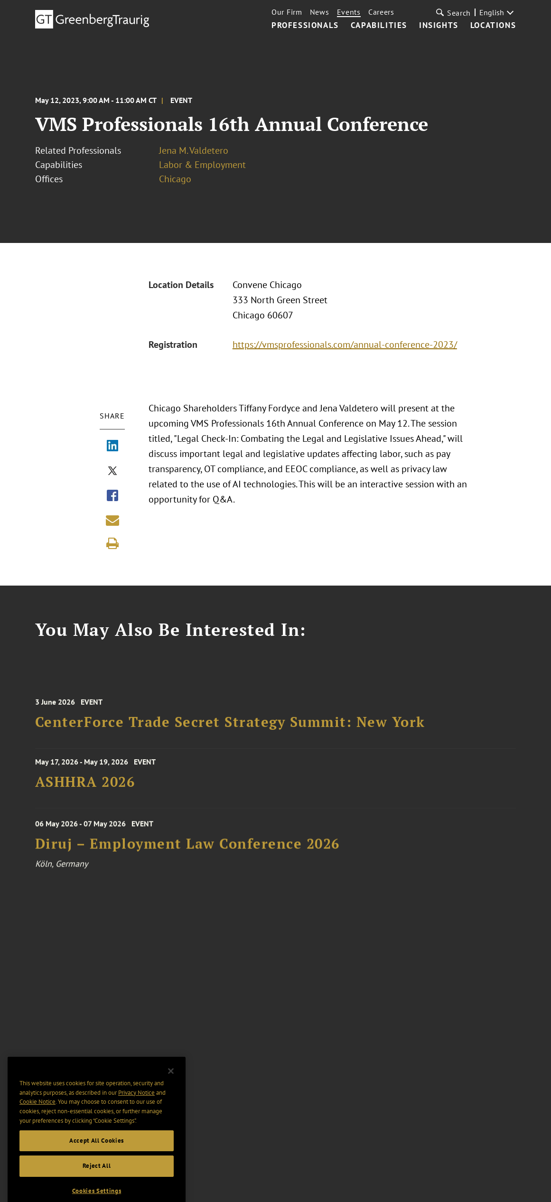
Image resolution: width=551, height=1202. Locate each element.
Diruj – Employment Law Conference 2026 (187, 854)
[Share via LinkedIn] (112, 446)
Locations (493, 25)
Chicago (175, 179)
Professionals (305, 25)
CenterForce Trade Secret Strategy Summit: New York (230, 731)
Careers (381, 12)
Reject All (97, 1186)
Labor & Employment (202, 164)
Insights (438, 25)
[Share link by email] (112, 520)
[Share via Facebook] (112, 496)
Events (349, 12)
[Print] (112, 543)
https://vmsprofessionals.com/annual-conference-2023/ (345, 344)
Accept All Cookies (96, 1160)
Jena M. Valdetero (193, 150)
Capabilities (379, 25)
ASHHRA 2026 (85, 788)
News (319, 12)
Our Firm (286, 12)
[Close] (171, 1091)
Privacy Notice (136, 1113)
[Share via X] (112, 471)
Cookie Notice (37, 1122)
